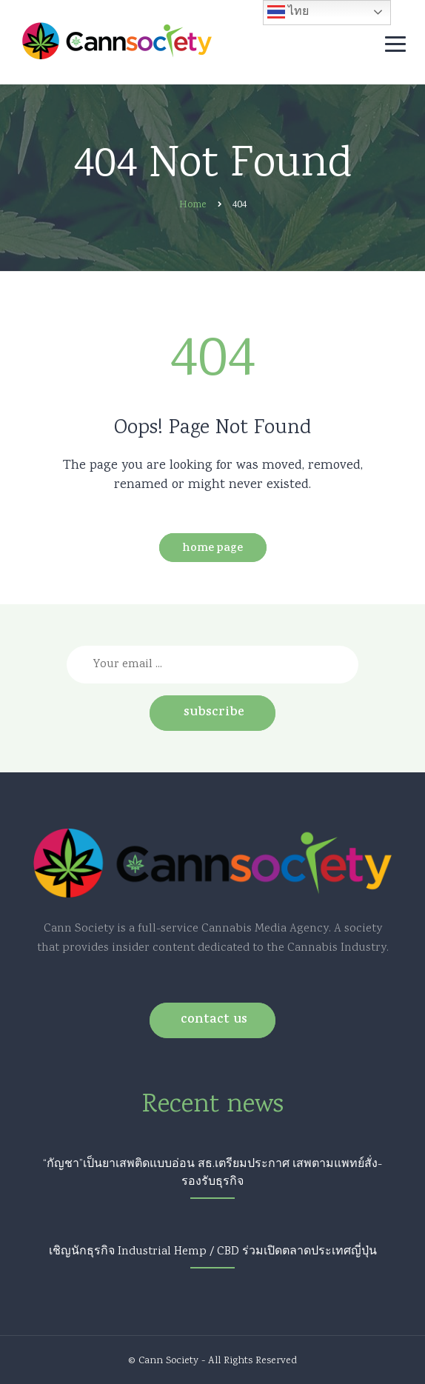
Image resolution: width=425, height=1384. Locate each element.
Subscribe (214, 713)
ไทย (288, 12)
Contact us (214, 1020)
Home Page (212, 549)
